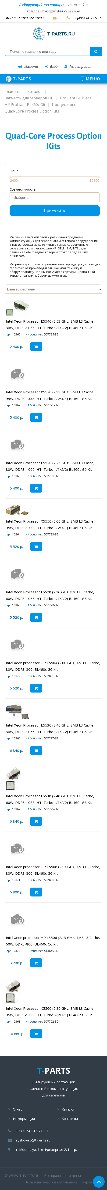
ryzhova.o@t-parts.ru (33, 1140)
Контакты (70, 1118)
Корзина (28, 66)
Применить (54, 210)
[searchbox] (56, 197)
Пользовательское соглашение (51, 1182)
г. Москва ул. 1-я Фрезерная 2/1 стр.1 (47, 1149)
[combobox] (55, 197)
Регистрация (77, 66)
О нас (17, 1109)
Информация (24, 1118)
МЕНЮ (90, 79)
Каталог (68, 1109)
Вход (51, 66)
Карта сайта (92, 1182)
